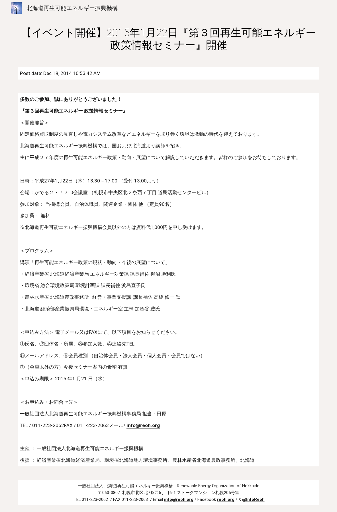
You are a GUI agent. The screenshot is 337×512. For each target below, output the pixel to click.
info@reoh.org (143, 425)
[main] (169, 39)
